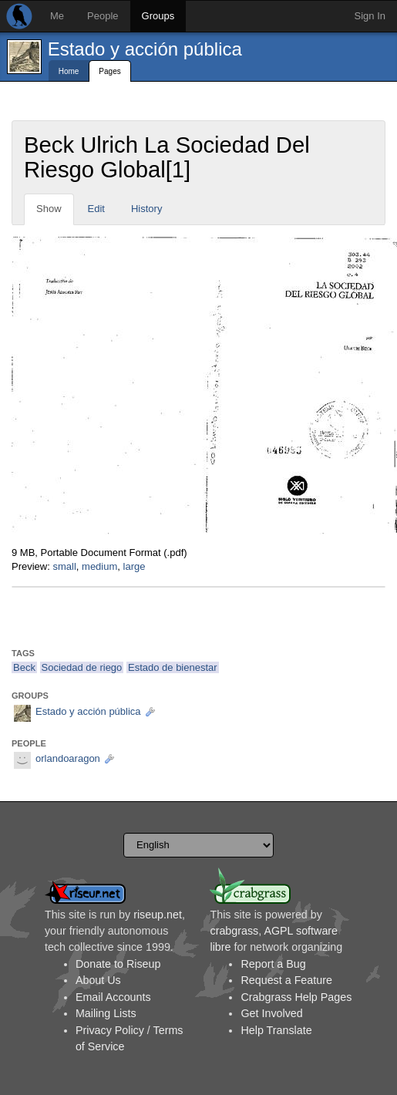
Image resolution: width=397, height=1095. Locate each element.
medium (99, 566)
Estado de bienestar (172, 667)
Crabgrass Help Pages (296, 997)
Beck (24, 667)
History (146, 208)
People (102, 16)
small (64, 566)
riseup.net (157, 914)
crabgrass (234, 931)
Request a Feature (286, 980)
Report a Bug (273, 964)
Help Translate (276, 1030)
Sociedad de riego (82, 667)
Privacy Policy (110, 1030)
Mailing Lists (106, 1013)
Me (57, 16)
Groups (158, 16)
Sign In (370, 16)
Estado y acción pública (145, 49)
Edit (96, 208)
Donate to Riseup (118, 964)
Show (49, 208)
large (134, 566)
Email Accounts (113, 997)
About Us (98, 980)
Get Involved (271, 1013)
